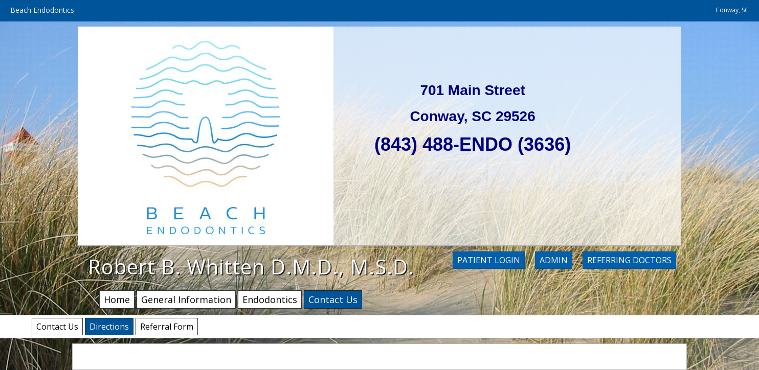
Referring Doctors (629, 260)
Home (117, 299)
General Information (186, 299)
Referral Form (166, 326)
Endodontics (269, 299)
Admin (554, 260)
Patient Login (488, 260)
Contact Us (57, 326)
